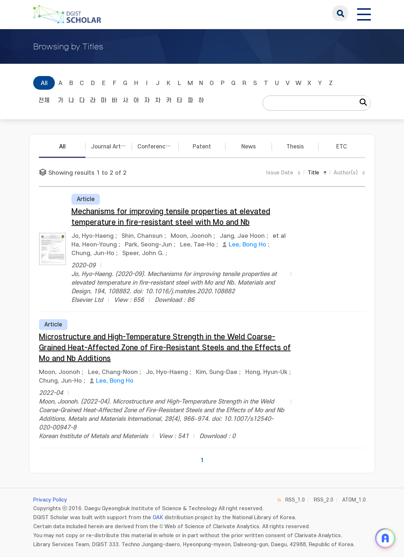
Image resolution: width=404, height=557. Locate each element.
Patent (202, 146)
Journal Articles (111, 146)
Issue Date (279, 173)
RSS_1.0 (295, 500)
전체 (44, 100)
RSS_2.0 (323, 500)
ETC (341, 146)
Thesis (295, 146)
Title (313, 173)
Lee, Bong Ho (247, 244)
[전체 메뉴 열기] (364, 13)
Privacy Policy (50, 500)
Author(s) (346, 173)
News (248, 146)
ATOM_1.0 (354, 500)
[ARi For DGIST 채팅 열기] (385, 538)
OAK (158, 517)
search (340, 13)
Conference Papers (158, 146)
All (44, 83)
